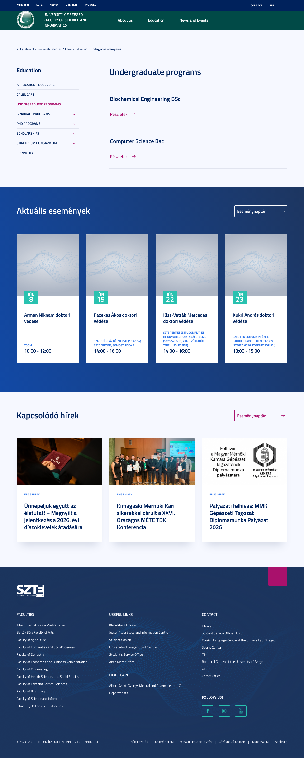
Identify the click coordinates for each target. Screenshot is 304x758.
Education (156, 20)
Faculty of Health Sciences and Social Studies (48, 676)
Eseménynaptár (251, 211)
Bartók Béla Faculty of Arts (35, 632)
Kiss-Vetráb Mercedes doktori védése (185, 317)
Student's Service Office (126, 654)
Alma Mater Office (122, 661)
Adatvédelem (164, 742)
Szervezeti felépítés (50, 49)
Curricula (25, 153)
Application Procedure (36, 84)
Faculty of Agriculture (31, 639)
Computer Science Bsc (137, 141)
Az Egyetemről (25, 49)
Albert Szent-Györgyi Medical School (42, 625)
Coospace (71, 5)
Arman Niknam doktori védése (47, 317)
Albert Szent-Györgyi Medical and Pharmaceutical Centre (148, 685)
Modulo (90, 5)
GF (204, 668)
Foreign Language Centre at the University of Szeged (238, 640)
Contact (256, 5)
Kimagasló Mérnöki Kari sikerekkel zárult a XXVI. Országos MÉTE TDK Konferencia (146, 516)
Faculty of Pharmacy (31, 691)
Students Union (120, 639)
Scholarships (28, 133)
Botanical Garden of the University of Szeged (233, 661)
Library (207, 626)
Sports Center (211, 647)
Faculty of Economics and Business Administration (52, 661)
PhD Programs (29, 123)
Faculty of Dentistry (30, 654)
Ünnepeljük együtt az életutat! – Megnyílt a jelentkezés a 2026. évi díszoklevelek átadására (53, 516)
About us (125, 20)
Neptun (54, 5)
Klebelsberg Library (122, 625)
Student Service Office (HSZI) (222, 633)
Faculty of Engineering (32, 669)
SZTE (39, 5)
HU (272, 5)
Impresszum (260, 742)
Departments (118, 693)
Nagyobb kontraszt (284, 5)
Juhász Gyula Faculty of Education (40, 706)
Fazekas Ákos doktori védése (115, 317)
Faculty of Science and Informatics (40, 698)
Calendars (25, 94)
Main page (23, 5)
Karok (68, 49)
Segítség (281, 742)
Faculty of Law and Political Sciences (42, 684)
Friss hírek (32, 494)
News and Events (194, 20)
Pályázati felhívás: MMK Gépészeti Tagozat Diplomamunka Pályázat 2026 (238, 516)
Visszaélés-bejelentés (196, 742)
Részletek (119, 114)
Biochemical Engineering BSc (145, 98)
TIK (204, 654)
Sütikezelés (139, 742)
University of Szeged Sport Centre (133, 647)
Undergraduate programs (106, 49)
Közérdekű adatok (232, 742)
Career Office (211, 675)
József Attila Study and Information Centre (138, 632)
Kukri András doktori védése (253, 317)
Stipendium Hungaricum (37, 143)
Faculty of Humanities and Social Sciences (46, 647)
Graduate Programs (33, 114)
